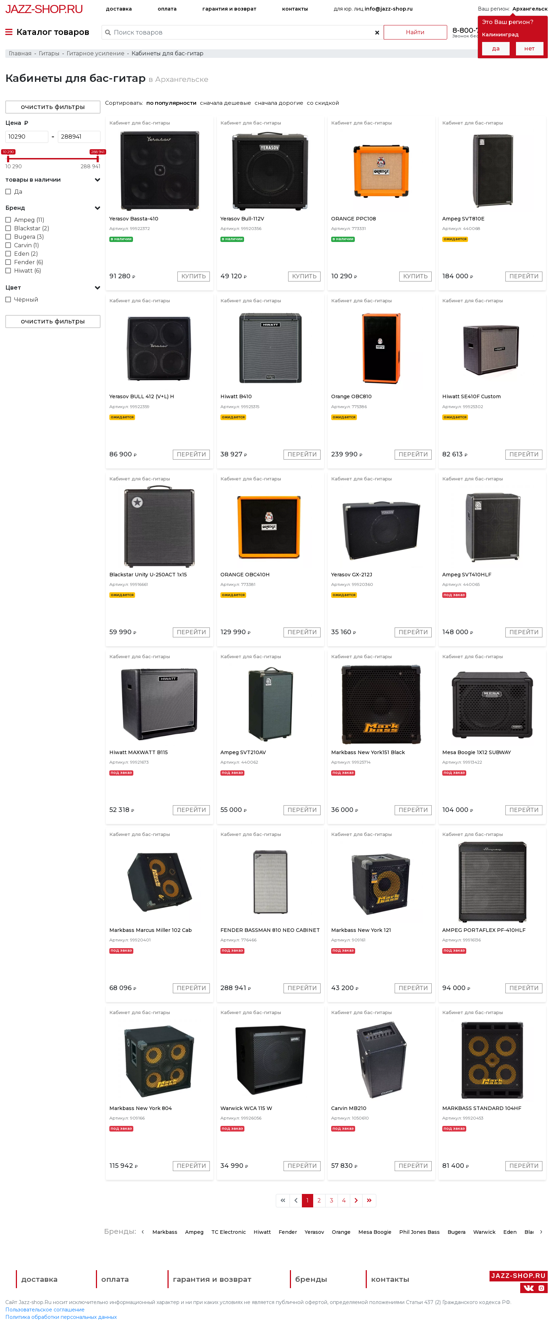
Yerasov (314, 1232)
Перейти (524, 276)
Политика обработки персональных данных (61, 1317)
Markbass (164, 1232)
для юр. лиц (373, 9)
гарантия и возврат (229, 9)
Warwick (484, 1232)
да (496, 48)
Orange (341, 1232)
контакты (295, 9)
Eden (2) (26, 253)
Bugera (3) (29, 237)
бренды (311, 1279)
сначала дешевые (225, 102)
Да (18, 191)
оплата (167, 9)
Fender (288, 1232)
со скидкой (323, 102)
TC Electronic (228, 1232)
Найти (415, 32)
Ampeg (194, 1232)
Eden (510, 1232)
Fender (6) (28, 262)
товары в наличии (33, 179)
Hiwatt (262, 1232)
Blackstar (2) (31, 228)
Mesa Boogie (374, 1232)
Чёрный (26, 299)
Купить (193, 276)
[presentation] (142, 1231)
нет (529, 48)
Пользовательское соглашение (45, 1309)
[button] (53, 180)
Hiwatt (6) (27, 270)
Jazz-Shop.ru (44, 9)
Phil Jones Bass (419, 1232)
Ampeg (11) (29, 220)
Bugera (457, 1232)
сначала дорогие (279, 102)
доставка (119, 9)
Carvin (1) (26, 245)
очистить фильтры (53, 107)
